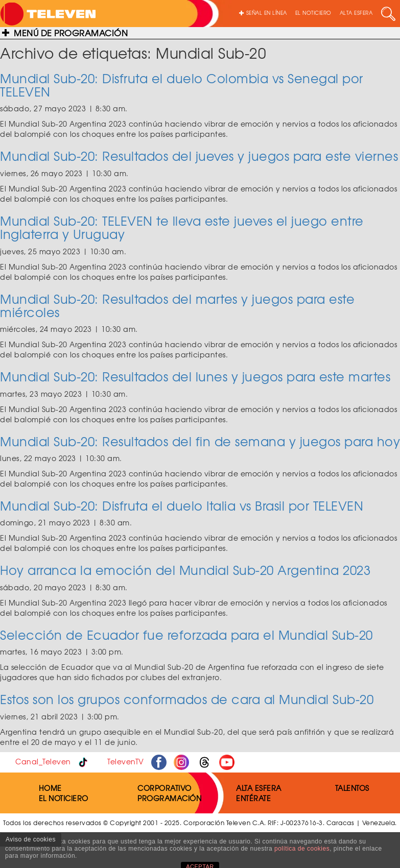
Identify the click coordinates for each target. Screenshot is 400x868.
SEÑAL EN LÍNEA (263, 12)
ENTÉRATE (253, 798)
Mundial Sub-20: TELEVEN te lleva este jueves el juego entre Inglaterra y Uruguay (182, 227)
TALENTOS (352, 788)
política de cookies (302, 848)
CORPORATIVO (164, 788)
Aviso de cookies (31, 839)
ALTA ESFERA (356, 12)
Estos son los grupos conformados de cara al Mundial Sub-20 (186, 699)
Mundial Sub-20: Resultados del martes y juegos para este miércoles (177, 305)
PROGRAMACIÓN (169, 798)
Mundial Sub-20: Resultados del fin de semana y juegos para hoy (200, 441)
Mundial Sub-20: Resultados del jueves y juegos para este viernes (199, 156)
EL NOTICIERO (313, 12)
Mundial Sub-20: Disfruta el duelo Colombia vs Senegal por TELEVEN (181, 85)
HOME (50, 788)
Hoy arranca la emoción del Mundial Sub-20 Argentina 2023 (185, 570)
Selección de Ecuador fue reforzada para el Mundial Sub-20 (186, 634)
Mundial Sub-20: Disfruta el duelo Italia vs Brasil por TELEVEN (181, 505)
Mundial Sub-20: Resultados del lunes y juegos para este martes (195, 376)
